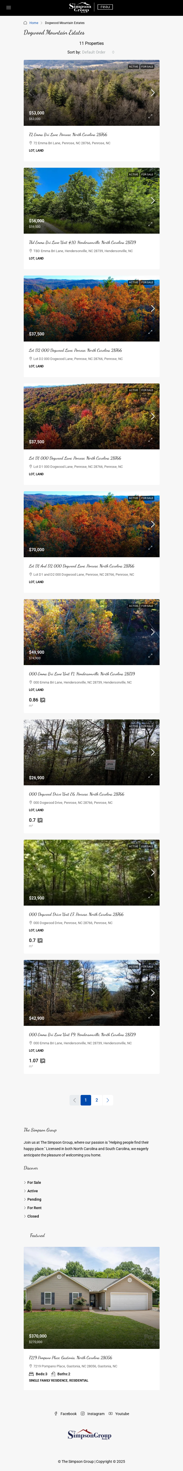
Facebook (65, 1414)
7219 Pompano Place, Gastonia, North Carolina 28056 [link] (70, 1357)
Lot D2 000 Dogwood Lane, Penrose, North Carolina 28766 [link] (75, 350)
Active (133, 66)
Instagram (93, 1414)
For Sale (147, 66)
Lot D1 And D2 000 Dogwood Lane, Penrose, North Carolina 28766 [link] (81, 565)
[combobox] (98, 52)
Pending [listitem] (32, 1199)
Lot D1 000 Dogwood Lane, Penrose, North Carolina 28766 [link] (75, 457)
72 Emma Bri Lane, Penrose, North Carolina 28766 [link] (68, 134)
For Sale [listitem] (32, 1182)
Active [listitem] (31, 1191)
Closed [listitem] (31, 1216)
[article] (92, 1318)
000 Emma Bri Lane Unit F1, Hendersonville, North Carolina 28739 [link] (82, 673)
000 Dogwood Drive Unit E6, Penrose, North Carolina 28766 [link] (76, 793)
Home (33, 23)
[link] (92, 93)
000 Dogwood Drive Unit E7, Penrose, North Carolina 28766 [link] (76, 914)
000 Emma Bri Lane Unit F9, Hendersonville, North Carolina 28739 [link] (82, 1034)
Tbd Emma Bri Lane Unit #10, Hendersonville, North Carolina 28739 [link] (82, 242)
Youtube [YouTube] (119, 1414)
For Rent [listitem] (33, 1208)
